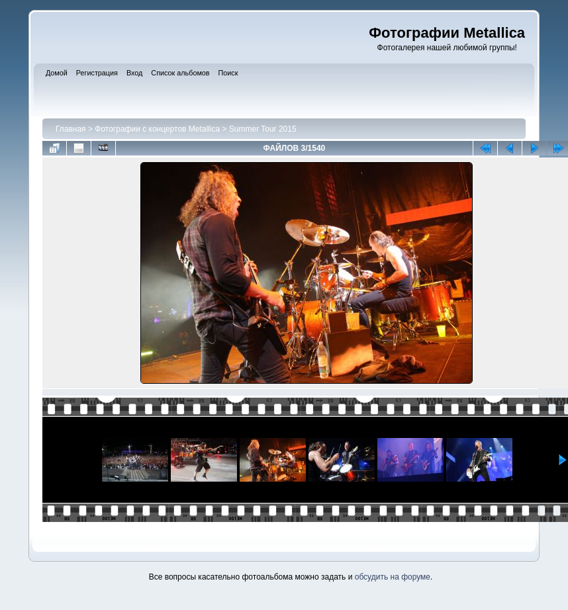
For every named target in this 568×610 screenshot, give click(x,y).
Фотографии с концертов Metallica (157, 129)
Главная (71, 129)
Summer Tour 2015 (263, 129)
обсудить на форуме (392, 577)
